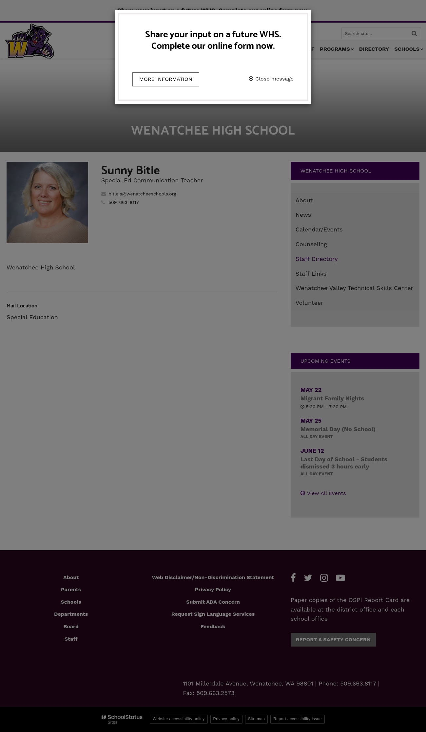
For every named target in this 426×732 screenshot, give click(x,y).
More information (165, 79)
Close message (274, 79)
